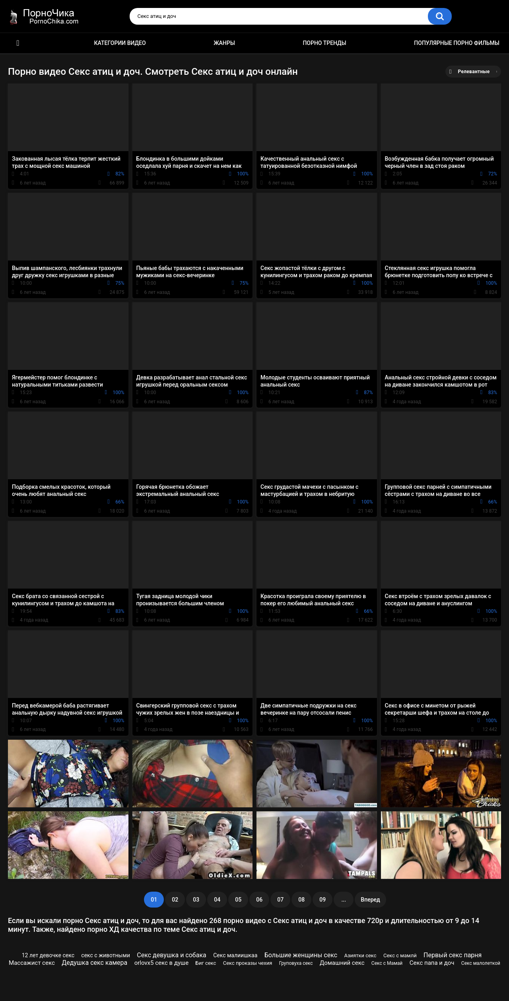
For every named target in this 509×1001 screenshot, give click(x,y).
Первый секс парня (453, 955)
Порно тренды (324, 43)
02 (175, 899)
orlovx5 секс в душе (161, 962)
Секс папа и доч (432, 962)
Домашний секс (342, 962)
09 (322, 899)
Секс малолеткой (480, 963)
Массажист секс (32, 962)
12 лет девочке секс (48, 955)
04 (217, 899)
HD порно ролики (18, 43)
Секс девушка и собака (171, 955)
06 (259, 899)
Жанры (224, 43)
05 (238, 899)
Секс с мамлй (400, 955)
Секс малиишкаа (235, 955)
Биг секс (206, 963)
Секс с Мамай (386, 963)
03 (196, 899)
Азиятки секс (360, 955)
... (343, 899)
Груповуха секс (296, 963)
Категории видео (120, 43)
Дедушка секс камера (94, 962)
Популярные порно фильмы (456, 43)
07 (280, 899)
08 (301, 899)
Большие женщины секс (300, 955)
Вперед (370, 899)
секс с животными (105, 955)
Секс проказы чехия (247, 963)
